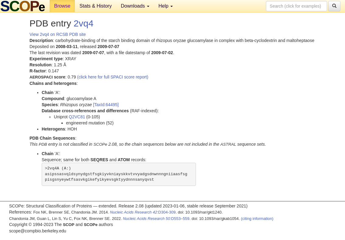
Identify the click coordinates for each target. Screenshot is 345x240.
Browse (62, 6)
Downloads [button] (135, 6)
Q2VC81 (77, 116)
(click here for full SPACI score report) (112, 77)
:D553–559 (156, 218)
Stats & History (95, 6)
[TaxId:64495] (106, 104)
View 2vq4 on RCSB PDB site (58, 34)
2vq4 (83, 23)
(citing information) (257, 218)
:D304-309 (143, 212)
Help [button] (166, 6)
